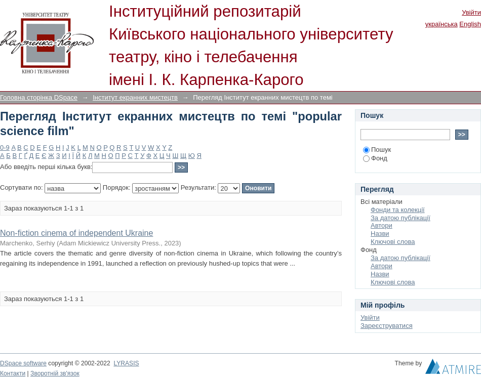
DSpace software (23, 363)
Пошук (377, 149)
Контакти (12, 373)
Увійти (471, 12)
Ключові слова (393, 241)
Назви (380, 233)
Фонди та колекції (398, 210)
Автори (381, 225)
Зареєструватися (386, 325)
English (470, 24)
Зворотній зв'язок (54, 373)
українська (441, 24)
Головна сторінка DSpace (38, 97)
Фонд (375, 158)
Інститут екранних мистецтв (135, 97)
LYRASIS (126, 363)
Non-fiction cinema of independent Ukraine (76, 233)
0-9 (5, 147)
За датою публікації (400, 218)
